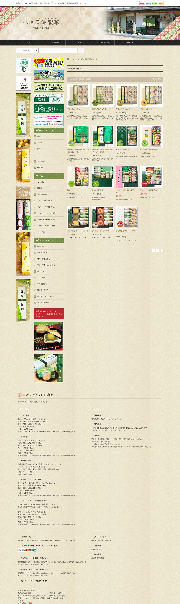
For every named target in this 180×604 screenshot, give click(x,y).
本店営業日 (41, 278)
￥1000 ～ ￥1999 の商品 (46, 207)
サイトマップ (42, 253)
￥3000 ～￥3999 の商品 (46, 219)
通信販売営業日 (43, 290)
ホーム (72, 59)
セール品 (40, 182)
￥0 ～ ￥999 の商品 (44, 201)
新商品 (39, 188)
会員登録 (53, 42)
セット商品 (80, 59)
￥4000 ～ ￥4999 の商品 (46, 226)
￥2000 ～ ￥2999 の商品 (46, 213)
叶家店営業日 (42, 284)
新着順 (88, 79)
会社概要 (40, 246)
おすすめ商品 (42, 194)
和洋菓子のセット (91, 59)
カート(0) (127, 42)
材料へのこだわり (43, 259)
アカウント (28, 42)
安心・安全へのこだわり (46, 265)
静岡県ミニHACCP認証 (45, 296)
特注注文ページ (43, 303)
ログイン (77, 42)
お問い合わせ (102, 42)
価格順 (81, 79)
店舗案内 (40, 271)
